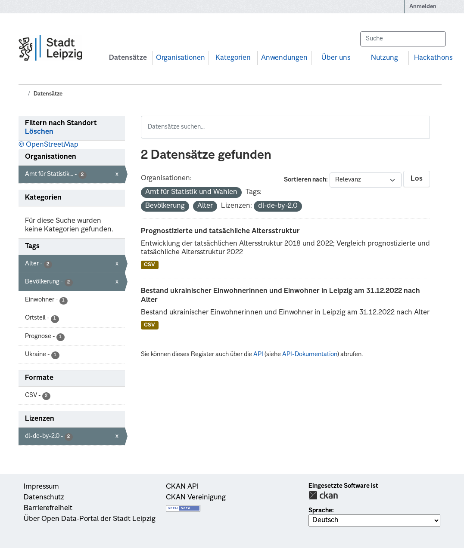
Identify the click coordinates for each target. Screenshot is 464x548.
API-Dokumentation (309, 354)
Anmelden (422, 6)
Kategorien (233, 58)
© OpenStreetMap (48, 145)
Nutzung (384, 58)
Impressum (41, 486)
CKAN (323, 495)
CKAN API (182, 486)
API (258, 354)
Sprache (320, 511)
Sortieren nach (305, 180)
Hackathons (433, 58)
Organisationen (180, 58)
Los (417, 178)
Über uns (335, 58)
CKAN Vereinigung (196, 497)
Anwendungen (284, 58)
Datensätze (128, 58)
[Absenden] (435, 38)
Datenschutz (44, 497)
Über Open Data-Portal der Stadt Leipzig (90, 519)
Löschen (39, 132)
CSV (149, 265)
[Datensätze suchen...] (402, 38)
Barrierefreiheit (48, 508)
